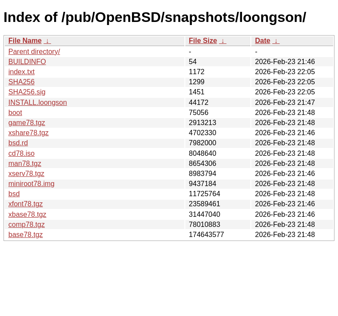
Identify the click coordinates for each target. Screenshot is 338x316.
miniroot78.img (31, 183)
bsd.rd (18, 143)
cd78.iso (21, 153)
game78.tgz (26, 122)
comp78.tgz (26, 224)
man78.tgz (24, 163)
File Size (203, 40)
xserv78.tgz (26, 173)
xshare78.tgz (28, 132)
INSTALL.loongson (37, 102)
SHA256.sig (27, 92)
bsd (14, 194)
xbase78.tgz (27, 214)
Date (262, 40)
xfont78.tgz (25, 204)
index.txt (21, 71)
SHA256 (21, 82)
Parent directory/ (34, 51)
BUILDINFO (27, 61)
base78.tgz (25, 234)
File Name (25, 40)
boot (15, 112)
